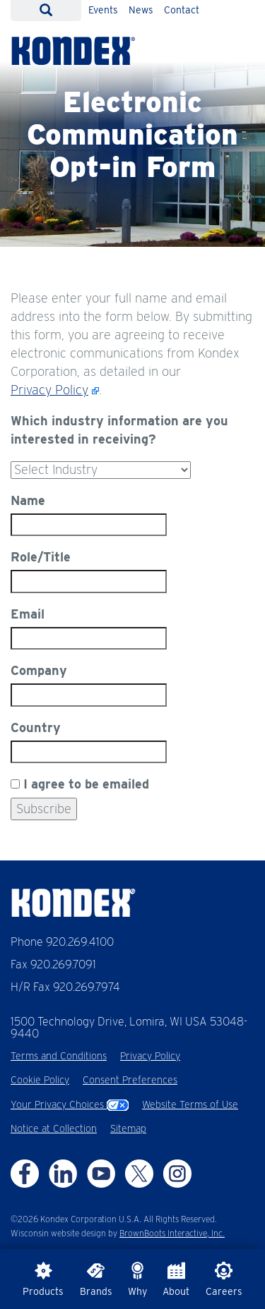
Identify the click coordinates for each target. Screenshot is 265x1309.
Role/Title (41, 556)
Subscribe (43, 808)
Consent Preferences (130, 1079)
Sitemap (128, 1128)
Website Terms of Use (190, 1104)
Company (39, 670)
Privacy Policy (49, 389)
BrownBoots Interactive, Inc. (172, 1233)
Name (28, 500)
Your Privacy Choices (70, 1104)
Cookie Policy (40, 1079)
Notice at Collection (54, 1128)
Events (103, 10)
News (141, 10)
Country (36, 727)
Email (28, 614)
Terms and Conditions (59, 1055)
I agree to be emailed (86, 784)
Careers (224, 1279)
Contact (181, 10)
